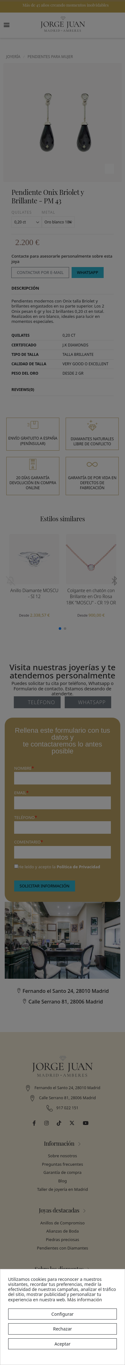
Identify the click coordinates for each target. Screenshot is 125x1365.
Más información (84, 1300)
